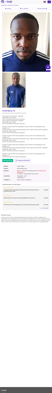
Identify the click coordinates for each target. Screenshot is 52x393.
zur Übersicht (24, 8)
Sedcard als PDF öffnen (23, 160)
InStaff (3, 390)
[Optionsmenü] (49, 2)
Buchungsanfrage (7, 160)
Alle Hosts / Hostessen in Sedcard (9, 5)
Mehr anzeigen (45, 208)
